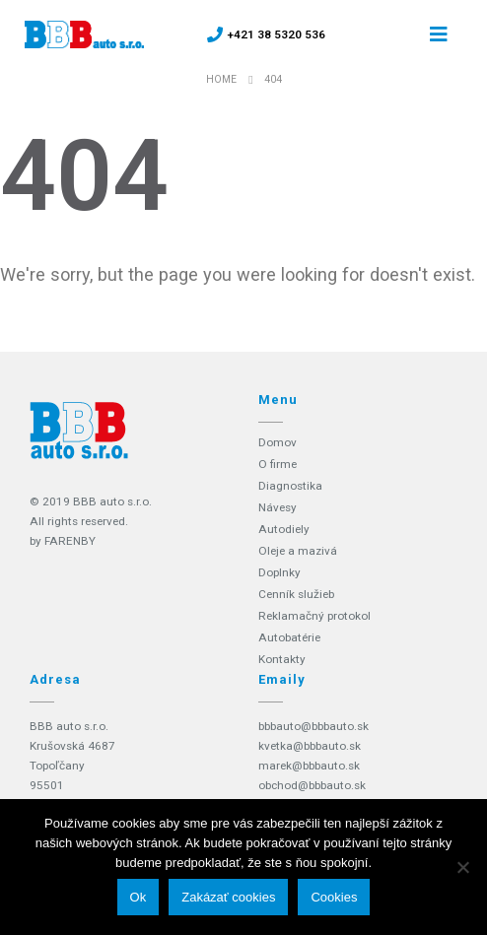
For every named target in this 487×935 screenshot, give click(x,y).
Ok (138, 897)
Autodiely (284, 529)
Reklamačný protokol (314, 616)
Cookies (334, 897)
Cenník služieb (296, 594)
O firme (277, 464)
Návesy (277, 507)
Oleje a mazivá (297, 551)
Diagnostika (290, 486)
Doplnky (279, 572)
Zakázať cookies (228, 897)
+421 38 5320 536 (276, 34)
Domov (277, 442)
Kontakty (282, 659)
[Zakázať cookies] (462, 867)
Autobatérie (289, 637)
